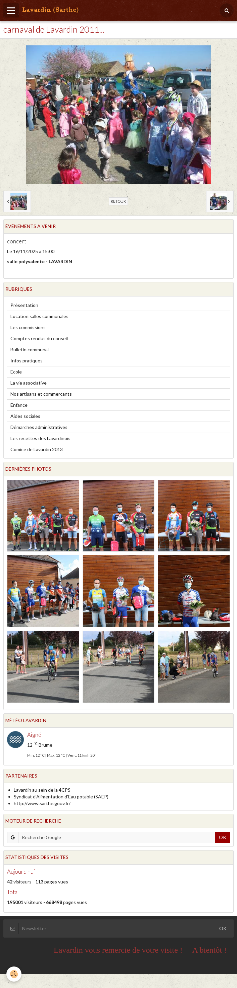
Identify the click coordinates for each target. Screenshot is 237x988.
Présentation (24, 305)
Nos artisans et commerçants (41, 394)
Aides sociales (25, 416)
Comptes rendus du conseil (39, 338)
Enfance (19, 405)
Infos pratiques (26, 360)
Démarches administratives (38, 427)
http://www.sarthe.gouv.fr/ (42, 803)
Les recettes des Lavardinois (40, 438)
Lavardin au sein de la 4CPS (42, 790)
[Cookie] (14, 974)
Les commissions (28, 327)
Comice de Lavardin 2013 (36, 449)
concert (16, 241)
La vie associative (28, 383)
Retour (118, 201)
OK (222, 837)
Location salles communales (39, 316)
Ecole (16, 371)
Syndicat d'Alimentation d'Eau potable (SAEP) (61, 796)
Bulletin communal (29, 349)
